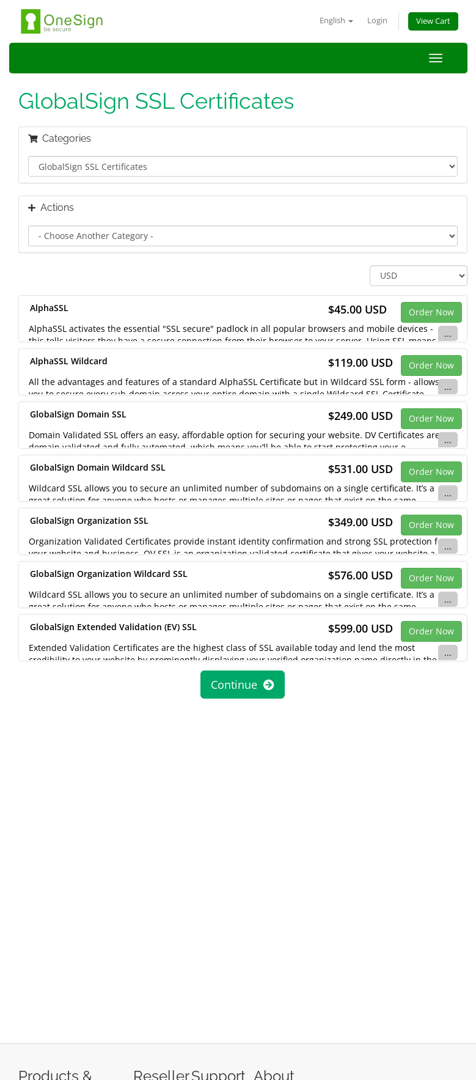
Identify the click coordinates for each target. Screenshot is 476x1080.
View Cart (433, 21)
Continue (242, 684)
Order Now (431, 312)
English (336, 20)
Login (377, 20)
